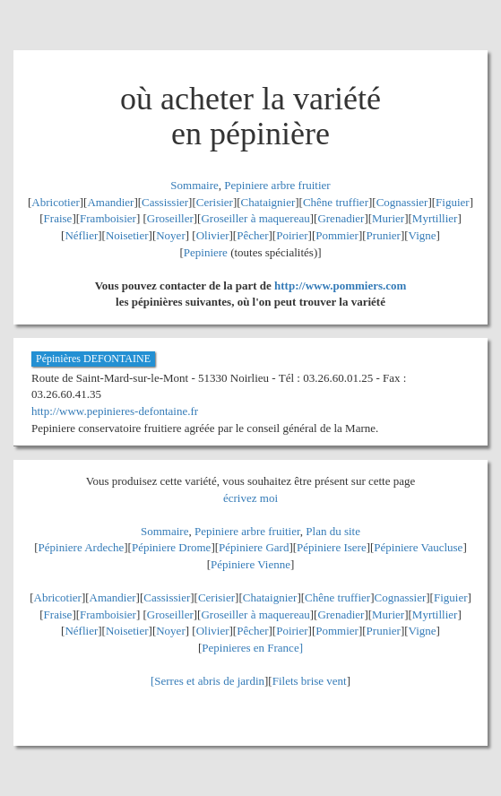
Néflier (81, 235)
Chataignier (268, 202)
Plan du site (333, 531)
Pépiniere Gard (254, 547)
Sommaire (194, 185)
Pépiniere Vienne (250, 564)
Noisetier (127, 235)
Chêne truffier (335, 202)
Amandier (110, 202)
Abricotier (55, 202)
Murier (388, 218)
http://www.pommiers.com (340, 285)
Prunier (384, 235)
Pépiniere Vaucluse (418, 547)
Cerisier (214, 202)
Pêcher (252, 235)
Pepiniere (206, 252)
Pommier (336, 235)
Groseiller (170, 218)
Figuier (453, 202)
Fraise (58, 218)
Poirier (291, 235)
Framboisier (108, 218)
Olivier (212, 235)
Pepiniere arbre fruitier (277, 185)
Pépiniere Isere (332, 547)
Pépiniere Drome (171, 547)
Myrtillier (435, 218)
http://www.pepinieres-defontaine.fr (114, 411)
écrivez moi (250, 498)
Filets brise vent (309, 681)
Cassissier (165, 202)
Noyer (171, 235)
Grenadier (340, 218)
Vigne (422, 235)
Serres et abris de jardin (209, 681)
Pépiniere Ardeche (82, 547)
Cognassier (402, 202)
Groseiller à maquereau (255, 218)
